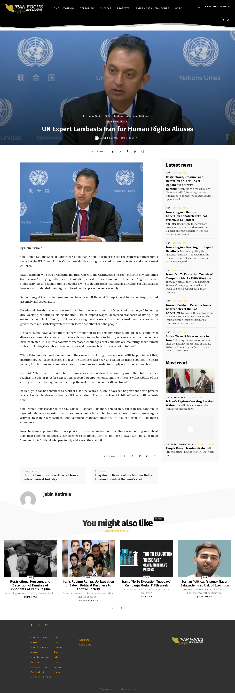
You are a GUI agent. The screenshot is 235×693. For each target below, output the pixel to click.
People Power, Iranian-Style (185, 448)
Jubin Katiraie (110, 138)
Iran (168, 173)
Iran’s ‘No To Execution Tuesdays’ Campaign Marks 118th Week (146, 583)
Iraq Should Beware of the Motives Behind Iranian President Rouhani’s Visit (125, 477)
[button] (199, 6)
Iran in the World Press (179, 444)
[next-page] (121, 607)
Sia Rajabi (146, 596)
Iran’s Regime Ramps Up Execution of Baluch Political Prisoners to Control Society (88, 585)
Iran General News (176, 397)
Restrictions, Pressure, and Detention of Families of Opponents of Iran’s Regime (30, 585)
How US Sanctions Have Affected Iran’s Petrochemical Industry (51, 477)
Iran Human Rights (92, 116)
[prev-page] (113, 607)
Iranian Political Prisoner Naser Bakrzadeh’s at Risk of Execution (188, 309)
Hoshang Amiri (30, 596)
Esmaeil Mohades (88, 600)
